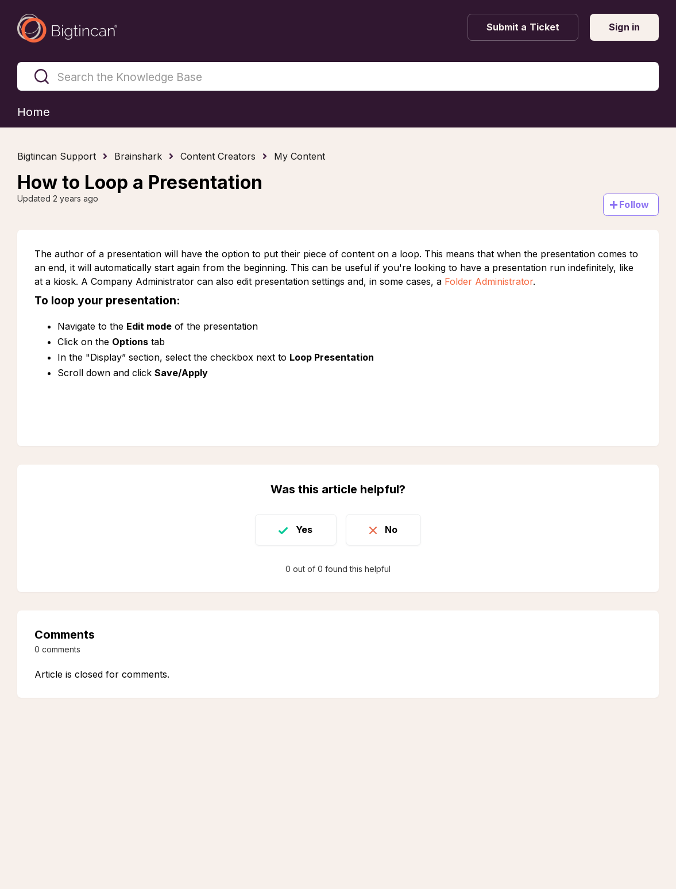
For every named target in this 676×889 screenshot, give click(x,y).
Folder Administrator (489, 281)
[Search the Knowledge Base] (338, 76)
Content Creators (218, 156)
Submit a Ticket (523, 27)
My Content (299, 156)
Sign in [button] (624, 27)
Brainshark (138, 156)
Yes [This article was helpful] (304, 529)
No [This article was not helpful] (391, 529)
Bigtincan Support (56, 156)
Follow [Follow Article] (634, 204)
